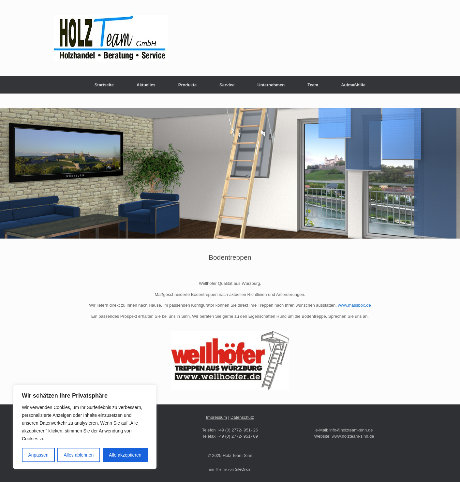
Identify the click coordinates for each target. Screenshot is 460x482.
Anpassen (38, 455)
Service (226, 84)
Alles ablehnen (79, 455)
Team (312, 84)
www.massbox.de (354, 305)
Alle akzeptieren (125, 455)
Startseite (104, 84)
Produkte (187, 84)
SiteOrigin (243, 469)
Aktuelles (146, 84)
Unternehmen (271, 84)
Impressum (216, 417)
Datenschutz (242, 417)
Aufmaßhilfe (353, 84)
